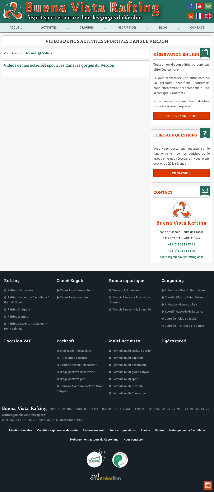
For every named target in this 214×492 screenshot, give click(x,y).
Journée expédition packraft (79, 365)
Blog (163, 27)
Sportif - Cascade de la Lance (184, 311)
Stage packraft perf (72, 379)
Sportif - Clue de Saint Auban (184, 297)
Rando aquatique (126, 280)
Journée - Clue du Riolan (181, 318)
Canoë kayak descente (75, 290)
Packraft (66, 341)
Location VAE (17, 341)
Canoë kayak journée (74, 297)
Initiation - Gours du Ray (181, 304)
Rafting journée (18, 316)
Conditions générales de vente (57, 430)
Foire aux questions (123, 430)
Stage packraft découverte (77, 372)
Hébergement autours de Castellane (94, 439)
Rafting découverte (20, 290)
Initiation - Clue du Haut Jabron (185, 290)
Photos (145, 430)
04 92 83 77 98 (168, 409)
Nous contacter (134, 439)
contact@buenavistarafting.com (181, 257)
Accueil (16, 27)
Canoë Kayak (70, 280)
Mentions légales (20, 430)
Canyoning (173, 280)
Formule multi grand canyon (131, 372)
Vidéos (159, 430)
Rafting (12, 280)
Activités (49, 27)
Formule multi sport (125, 379)
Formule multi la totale (127, 386)
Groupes (87, 27)
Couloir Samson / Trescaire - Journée (129, 300)
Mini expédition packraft (76, 350)
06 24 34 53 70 (197, 409)
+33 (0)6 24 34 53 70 (181, 250)
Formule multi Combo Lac (129, 393)
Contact (197, 27)
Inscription (126, 27)
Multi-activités (124, 341)
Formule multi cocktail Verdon (132, 350)
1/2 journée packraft (73, 357)
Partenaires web (93, 430)
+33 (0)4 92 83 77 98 (181, 244)
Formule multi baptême (128, 357)
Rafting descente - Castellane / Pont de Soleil (26, 300)
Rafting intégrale (19, 309)
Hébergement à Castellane (187, 430)
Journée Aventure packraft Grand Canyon (80, 388)
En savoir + (181, 173)
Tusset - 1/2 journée (125, 290)
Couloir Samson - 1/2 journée (131, 309)
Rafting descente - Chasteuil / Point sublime (25, 326)
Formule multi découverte (129, 365)
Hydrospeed (174, 341)
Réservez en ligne (181, 116)
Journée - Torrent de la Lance (184, 325)
